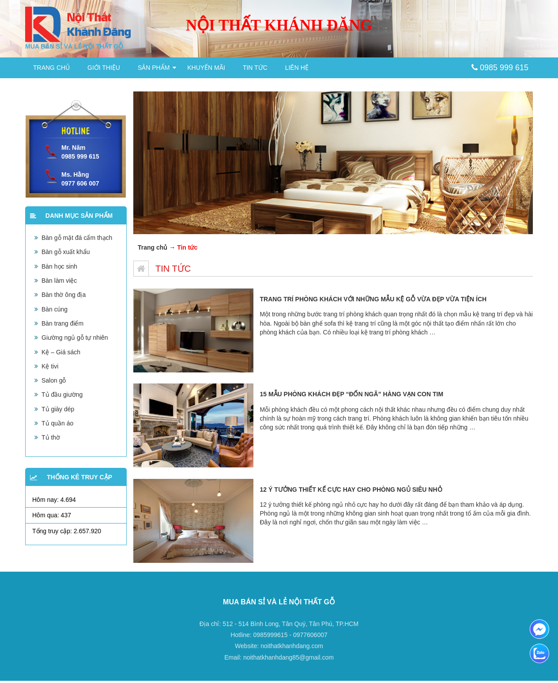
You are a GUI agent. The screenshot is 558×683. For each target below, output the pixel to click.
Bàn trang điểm (62, 323)
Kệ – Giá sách (60, 352)
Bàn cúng (54, 309)
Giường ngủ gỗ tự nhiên (74, 337)
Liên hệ (297, 67)
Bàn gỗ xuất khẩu (65, 251)
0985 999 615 (499, 67)
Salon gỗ (53, 380)
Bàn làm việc (59, 280)
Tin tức (255, 67)
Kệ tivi (49, 366)
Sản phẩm (154, 67)
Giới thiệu (103, 67)
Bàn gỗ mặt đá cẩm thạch (76, 237)
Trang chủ (51, 67)
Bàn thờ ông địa (63, 294)
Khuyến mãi (206, 67)
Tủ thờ (50, 437)
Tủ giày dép (57, 409)
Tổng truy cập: (53, 531)
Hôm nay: (46, 499)
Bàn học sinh (59, 266)
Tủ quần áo (57, 423)
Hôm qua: (46, 515)
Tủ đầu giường (62, 394)
